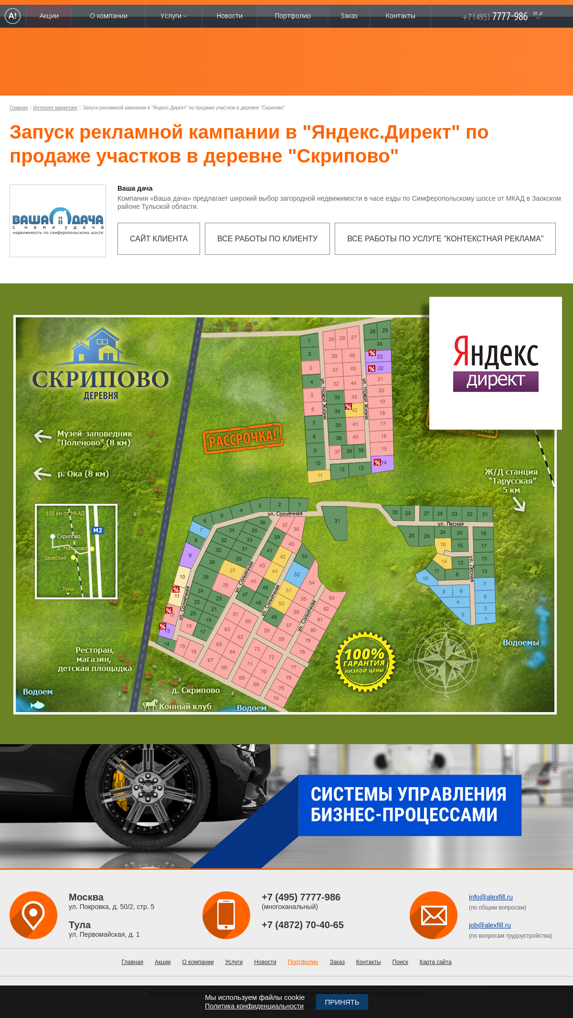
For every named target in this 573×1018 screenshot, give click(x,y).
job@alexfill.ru (490, 925)
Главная (19, 107)
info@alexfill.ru (491, 897)
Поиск (400, 962)
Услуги (234, 962)
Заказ (336, 962)
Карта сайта (436, 962)
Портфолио (303, 962)
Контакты (368, 962)
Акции (163, 962)
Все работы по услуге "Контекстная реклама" (445, 239)
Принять (342, 1002)
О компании (197, 962)
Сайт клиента (159, 239)
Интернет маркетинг (55, 107)
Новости (265, 962)
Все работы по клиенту (267, 239)
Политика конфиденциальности (254, 1006)
